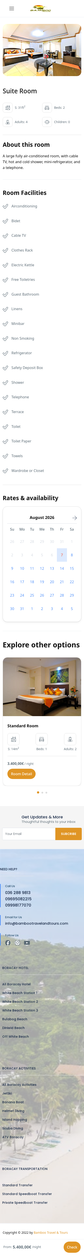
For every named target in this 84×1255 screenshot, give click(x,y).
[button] (38, 792)
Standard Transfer (17, 1185)
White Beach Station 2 (20, 1001)
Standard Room (22, 725)
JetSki (7, 1093)
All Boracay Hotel (16, 984)
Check (72, 1247)
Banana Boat (13, 1102)
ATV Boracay (13, 1137)
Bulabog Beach (14, 1019)
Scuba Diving (12, 1128)
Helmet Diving (13, 1111)
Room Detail (21, 773)
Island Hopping (14, 1119)
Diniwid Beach (13, 1028)
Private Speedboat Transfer (25, 1202)
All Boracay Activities (19, 1084)
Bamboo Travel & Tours (51, 1232)
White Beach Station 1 (19, 993)
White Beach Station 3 (20, 1010)
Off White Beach (15, 1036)
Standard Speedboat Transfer (27, 1194)
